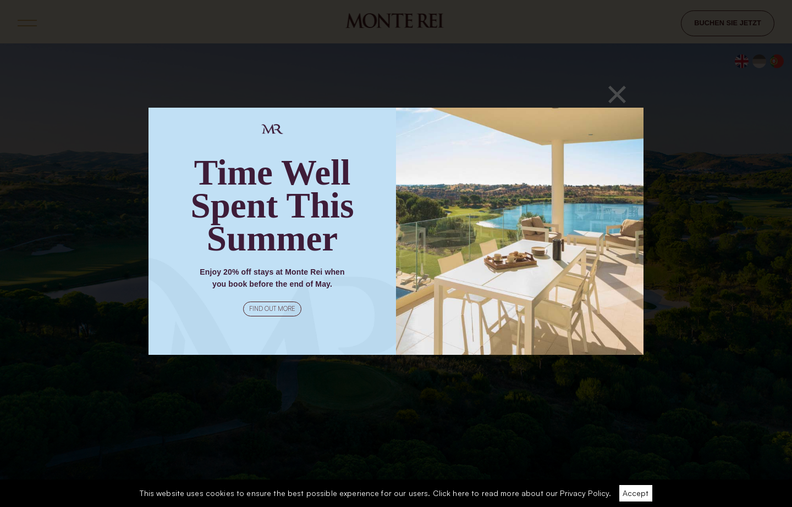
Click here (451, 493)
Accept (635, 493)
